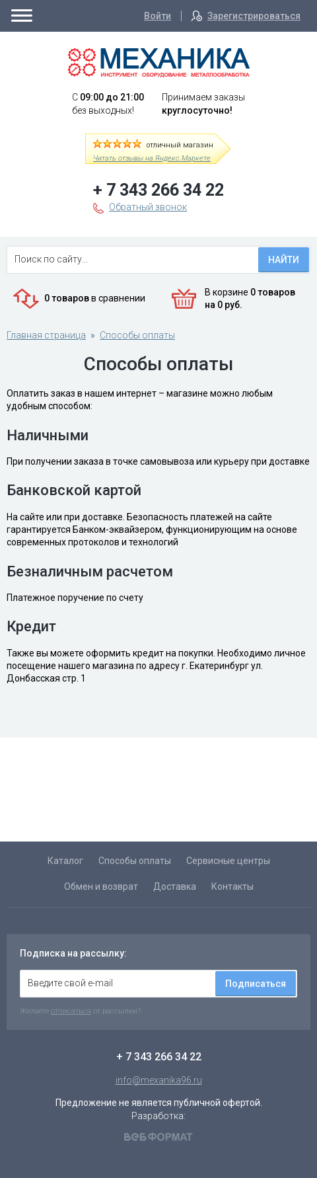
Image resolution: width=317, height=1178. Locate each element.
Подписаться (255, 983)
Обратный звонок (148, 207)
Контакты (232, 886)
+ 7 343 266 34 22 (158, 190)
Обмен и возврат (101, 886)
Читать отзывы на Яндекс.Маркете (152, 158)
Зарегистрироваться (253, 16)
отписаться (71, 1010)
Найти (283, 260)
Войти (157, 16)
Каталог (65, 860)
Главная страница (46, 335)
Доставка (174, 886)
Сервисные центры (228, 860)
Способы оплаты (137, 335)
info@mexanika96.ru (159, 1080)
